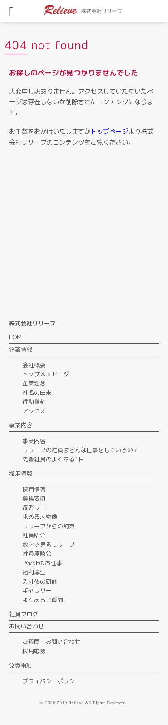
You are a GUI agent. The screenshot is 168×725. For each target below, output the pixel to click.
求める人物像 (39, 517)
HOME (17, 337)
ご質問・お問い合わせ (51, 641)
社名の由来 (37, 392)
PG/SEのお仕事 (42, 563)
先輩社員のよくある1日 (53, 459)
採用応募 (34, 651)
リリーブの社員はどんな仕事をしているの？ (80, 450)
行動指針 (34, 401)
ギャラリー (37, 590)
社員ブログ (23, 614)
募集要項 (34, 498)
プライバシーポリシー (51, 681)
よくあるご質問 (42, 600)
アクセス (34, 411)
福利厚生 (34, 572)
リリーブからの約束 (48, 526)
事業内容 (34, 441)
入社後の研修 (39, 581)
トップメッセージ (45, 374)
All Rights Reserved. (106, 702)
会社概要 (34, 365)
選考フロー (37, 508)
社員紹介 (34, 535)
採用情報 (34, 489)
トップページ (109, 131)
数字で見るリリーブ (48, 544)
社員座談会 (37, 553)
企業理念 (34, 383)
